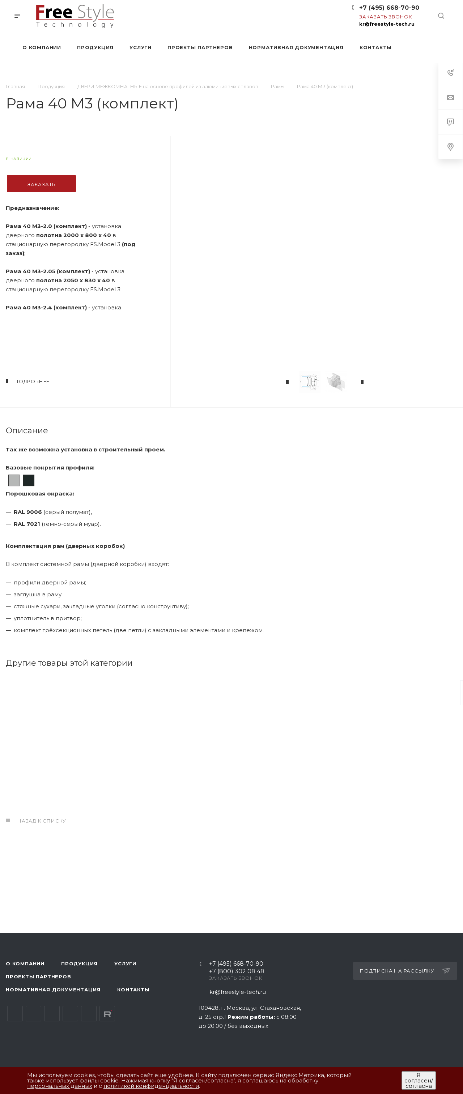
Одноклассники (70, 1013)
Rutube (107, 1013)
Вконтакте (15, 1013)
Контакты (133, 989)
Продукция (79, 963)
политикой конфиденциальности (151, 1085)
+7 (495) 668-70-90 (389, 7)
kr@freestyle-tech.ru (387, 24)
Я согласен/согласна (418, 1080)
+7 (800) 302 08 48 (236, 972)
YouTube (52, 1013)
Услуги (125, 963)
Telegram (33, 1013)
